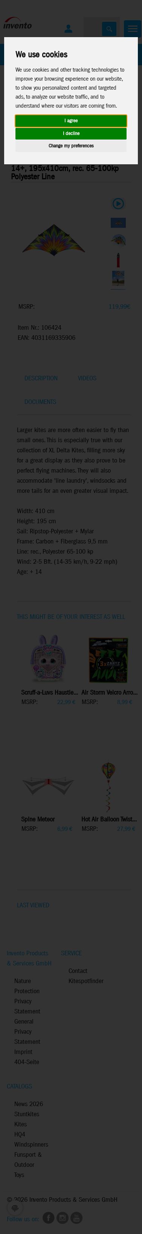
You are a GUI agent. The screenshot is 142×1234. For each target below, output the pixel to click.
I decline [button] (71, 133)
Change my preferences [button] (71, 146)
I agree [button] (71, 121)
